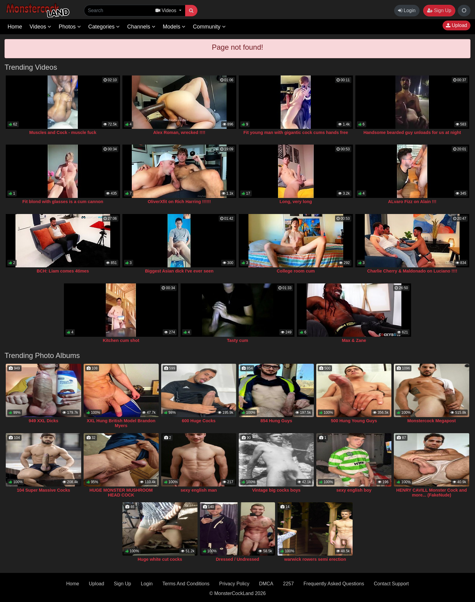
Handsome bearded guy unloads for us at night (412, 132)
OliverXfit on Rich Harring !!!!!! (179, 201)
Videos (40, 27)
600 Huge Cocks (198, 420)
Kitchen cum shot (121, 340)
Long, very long (296, 201)
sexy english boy (353, 490)
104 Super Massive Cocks (43, 490)
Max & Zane (354, 340)
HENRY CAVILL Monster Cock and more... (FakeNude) (431, 492)
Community (209, 27)
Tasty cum (237, 340)
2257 (288, 583)
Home (15, 27)
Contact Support (391, 583)
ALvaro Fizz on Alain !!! (412, 201)
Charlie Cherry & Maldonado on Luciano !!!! (412, 271)
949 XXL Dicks (43, 420)
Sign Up (439, 10)
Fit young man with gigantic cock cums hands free (296, 132)
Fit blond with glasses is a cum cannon (62, 201)
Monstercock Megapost (431, 420)
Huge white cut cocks (160, 559)
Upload (456, 25)
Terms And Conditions (186, 583)
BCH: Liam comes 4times (63, 271)
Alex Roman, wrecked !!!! (179, 132)
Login (407, 10)
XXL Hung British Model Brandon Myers (121, 423)
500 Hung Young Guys (354, 420)
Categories (104, 27)
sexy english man (199, 490)
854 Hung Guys (276, 420)
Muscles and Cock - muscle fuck (62, 132)
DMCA (266, 583)
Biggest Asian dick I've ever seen (179, 271)
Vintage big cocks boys (276, 490)
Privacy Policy (234, 583)
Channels (141, 27)
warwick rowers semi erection (315, 559)
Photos (70, 27)
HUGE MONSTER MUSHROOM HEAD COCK (121, 492)
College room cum (296, 271)
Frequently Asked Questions (334, 583)
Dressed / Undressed (237, 559)
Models (174, 27)
